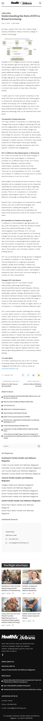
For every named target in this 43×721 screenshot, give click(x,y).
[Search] (40, 3)
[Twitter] (28, 375)
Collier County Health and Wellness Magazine (20, 465)
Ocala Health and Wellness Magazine (17, 488)
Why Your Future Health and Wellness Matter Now (18, 402)
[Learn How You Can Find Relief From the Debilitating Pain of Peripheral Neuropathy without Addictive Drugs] (11, 604)
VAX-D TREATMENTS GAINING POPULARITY (16, 686)
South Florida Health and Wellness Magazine (21, 501)
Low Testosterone (8, 405)
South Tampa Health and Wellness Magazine (20, 494)
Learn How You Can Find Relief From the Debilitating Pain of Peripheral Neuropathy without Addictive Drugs (11, 618)
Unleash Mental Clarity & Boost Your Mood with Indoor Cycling (22, 689)
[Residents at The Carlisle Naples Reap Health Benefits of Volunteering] (11, 577)
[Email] (39, 375)
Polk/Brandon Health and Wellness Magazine (20, 496)
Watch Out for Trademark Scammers (14, 409)
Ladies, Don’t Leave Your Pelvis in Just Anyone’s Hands (31, 616)
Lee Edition (26, 610)
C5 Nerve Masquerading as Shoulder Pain (16, 425)
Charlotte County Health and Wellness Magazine (21, 468)
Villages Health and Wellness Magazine (17, 485)
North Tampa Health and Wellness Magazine (20, 491)
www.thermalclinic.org (10, 368)
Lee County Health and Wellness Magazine (19, 471)
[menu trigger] (4, 3)
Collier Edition (6, 13)
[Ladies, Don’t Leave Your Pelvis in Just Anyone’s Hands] (32, 604)
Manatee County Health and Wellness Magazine (21, 474)
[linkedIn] (33, 375)
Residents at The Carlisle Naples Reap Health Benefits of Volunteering (11, 588)
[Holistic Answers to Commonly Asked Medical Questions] (32, 577)
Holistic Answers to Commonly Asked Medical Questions (29, 588)
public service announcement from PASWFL (16, 417)
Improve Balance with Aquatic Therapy (15, 413)
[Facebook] (23, 375)
